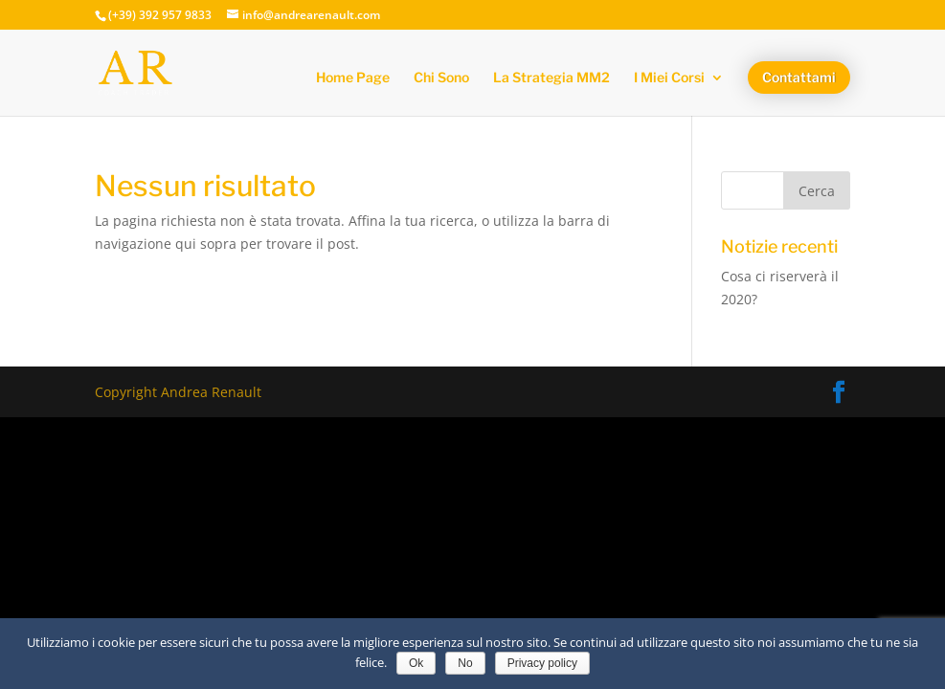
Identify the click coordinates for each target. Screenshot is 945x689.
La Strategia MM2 (551, 78)
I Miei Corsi (669, 78)
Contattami (799, 77)
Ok (416, 663)
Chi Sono (441, 78)
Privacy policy (542, 663)
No (465, 663)
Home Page (353, 78)
